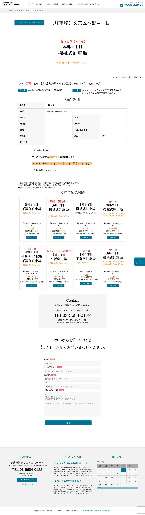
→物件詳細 (31, 237)
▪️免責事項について (27, 484)
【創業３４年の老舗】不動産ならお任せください (96, 510)
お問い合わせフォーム (27, 480)
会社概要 (40, 4)
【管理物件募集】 (82, 4)
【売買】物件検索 (67, 4)
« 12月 (99, 488)
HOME (31, 4)
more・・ (89, 475)
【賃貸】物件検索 (52, 4)
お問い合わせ (95, 4)
